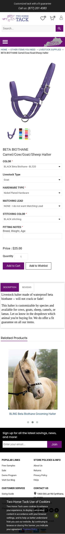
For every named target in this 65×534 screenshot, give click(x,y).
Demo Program (9, 475)
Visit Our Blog (8, 480)
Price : (7, 248)
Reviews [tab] (26, 287)
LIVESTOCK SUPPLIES (50, 49)
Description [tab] (9, 287)
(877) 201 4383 (37, 8)
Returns (37, 470)
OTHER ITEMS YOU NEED (23, 49)
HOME (4, 49)
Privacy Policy (40, 475)
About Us (38, 465)
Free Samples (8, 465)
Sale (4, 470)
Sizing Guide (8, 494)
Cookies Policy (30, 529)
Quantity (8, 256)
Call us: (22, 8)
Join (54, 444)
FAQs (36, 480)
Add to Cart (13, 265)
